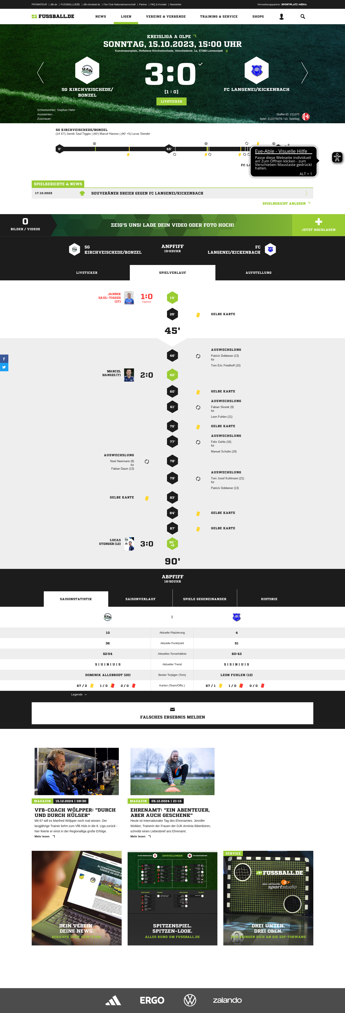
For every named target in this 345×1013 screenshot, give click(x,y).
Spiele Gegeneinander (204, 599)
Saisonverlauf (140, 599)
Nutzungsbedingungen (87, 1002)
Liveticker (171, 101)
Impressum (38, 1002)
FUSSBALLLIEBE (70, 4)
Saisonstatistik (76, 599)
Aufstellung (259, 272)
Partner (143, 4)
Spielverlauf (172, 272)
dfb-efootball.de (91, 4)
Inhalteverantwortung (133, 1002)
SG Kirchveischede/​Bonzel (87, 92)
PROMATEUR (39, 4)
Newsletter (176, 4)
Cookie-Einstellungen (160, 1002)
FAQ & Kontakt (158, 4)
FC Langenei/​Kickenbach (257, 89)
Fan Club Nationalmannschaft (120, 4)
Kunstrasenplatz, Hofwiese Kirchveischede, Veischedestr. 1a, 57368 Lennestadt (172, 51)
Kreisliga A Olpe (172, 36)
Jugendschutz (110, 1002)
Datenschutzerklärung (59, 1002)
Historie (269, 599)
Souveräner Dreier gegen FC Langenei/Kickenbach (147, 193)
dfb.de (53, 4)
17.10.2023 (43, 193)
